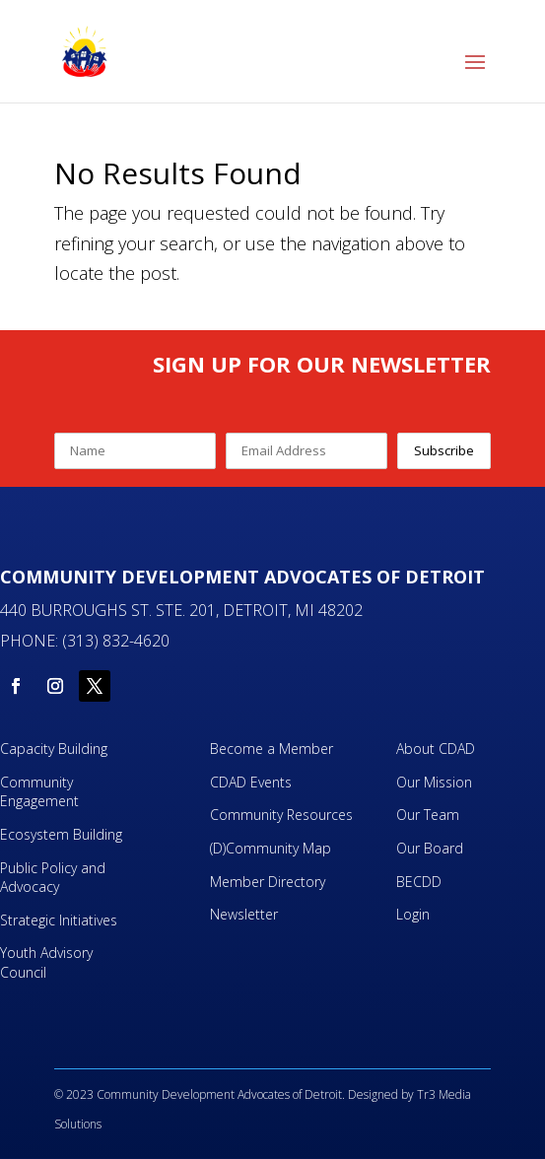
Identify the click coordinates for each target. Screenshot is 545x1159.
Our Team (427, 814)
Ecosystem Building (61, 834)
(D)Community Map (270, 848)
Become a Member (271, 748)
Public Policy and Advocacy (52, 877)
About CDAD (435, 748)
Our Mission (434, 782)
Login (413, 914)
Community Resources (281, 814)
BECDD (419, 881)
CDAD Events (251, 782)
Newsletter (244, 914)
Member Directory (267, 881)
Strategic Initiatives (58, 920)
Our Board (429, 848)
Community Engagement (41, 792)
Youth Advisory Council (46, 962)
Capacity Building (53, 748)
